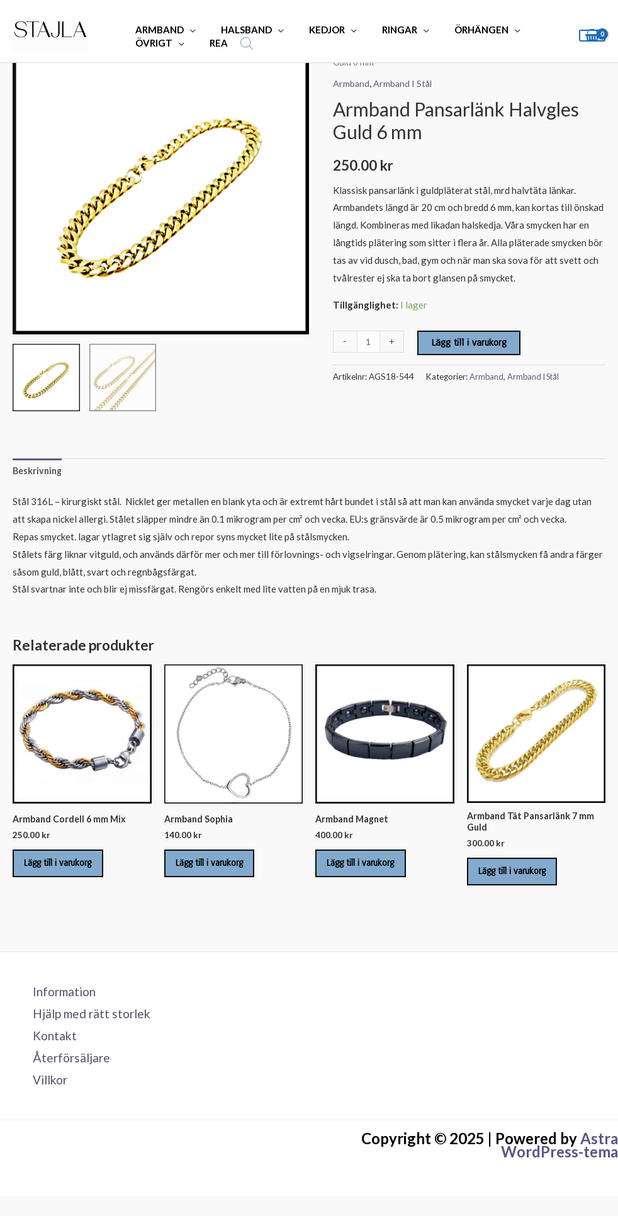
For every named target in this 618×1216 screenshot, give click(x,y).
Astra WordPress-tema (559, 1162)
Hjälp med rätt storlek (87, 1025)
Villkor (44, 1096)
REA (209, 42)
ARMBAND (156, 29)
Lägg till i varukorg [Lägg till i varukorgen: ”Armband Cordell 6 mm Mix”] (67, 869)
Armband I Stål (404, 83)
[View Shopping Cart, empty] (592, 36)
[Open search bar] (234, 43)
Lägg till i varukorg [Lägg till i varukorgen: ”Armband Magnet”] (370, 869)
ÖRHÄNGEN (453, 29)
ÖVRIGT (150, 42)
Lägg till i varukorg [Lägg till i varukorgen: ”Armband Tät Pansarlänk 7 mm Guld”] (521, 878)
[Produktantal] (369, 341)
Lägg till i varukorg (470, 342)
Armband (351, 83)
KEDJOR (311, 29)
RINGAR (377, 29)
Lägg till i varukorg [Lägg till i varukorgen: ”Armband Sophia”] (219, 869)
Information (59, 1002)
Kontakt (48, 1049)
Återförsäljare (65, 1073)
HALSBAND (236, 29)
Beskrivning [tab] (39, 471)
